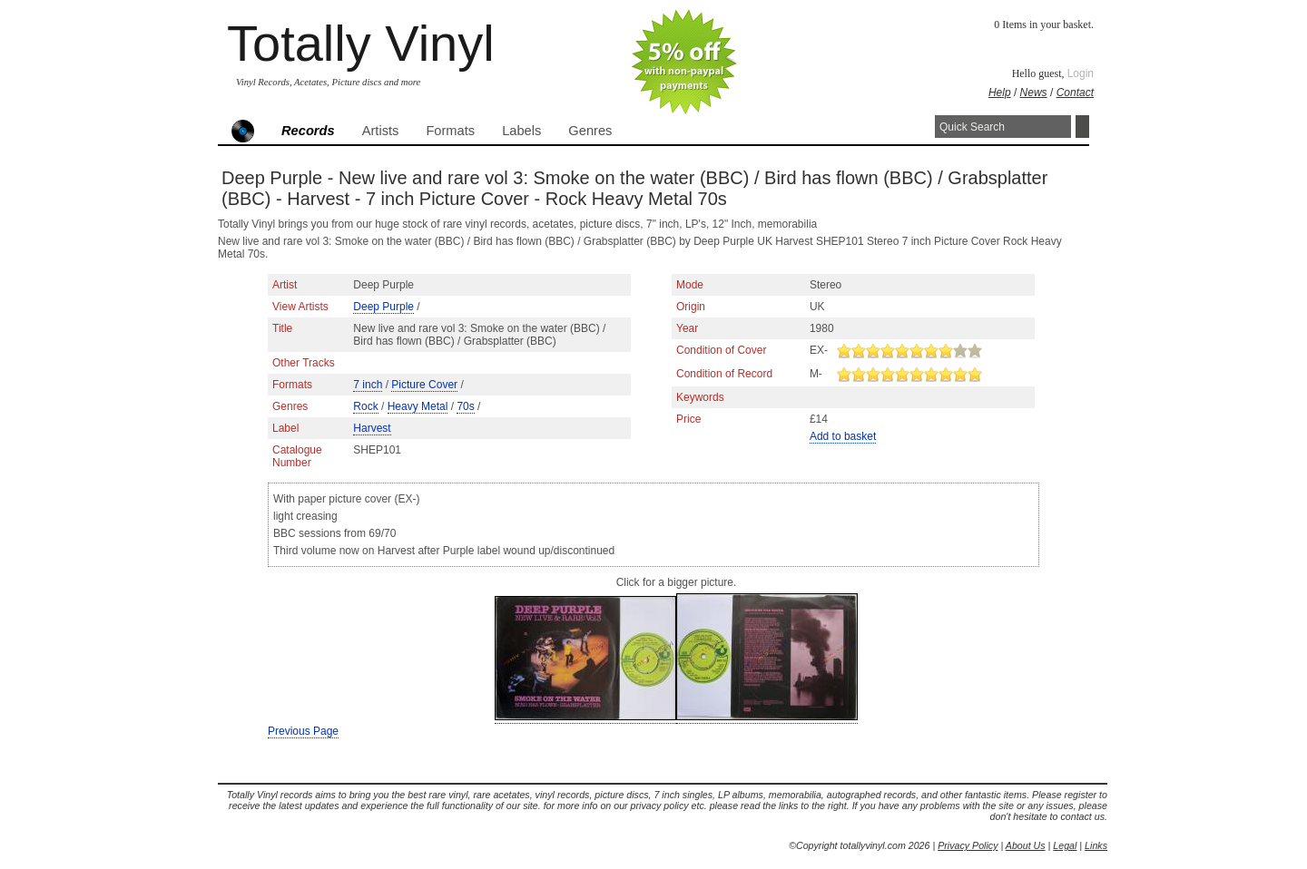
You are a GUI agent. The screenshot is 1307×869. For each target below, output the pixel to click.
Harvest (371, 428)
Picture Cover (424, 384)
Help (999, 92)
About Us (1026, 845)
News (1033, 92)
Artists (380, 130)
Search (1082, 126)
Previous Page (303, 731)
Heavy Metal (418, 406)
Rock (365, 406)
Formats (450, 130)
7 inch (367, 384)
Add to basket (843, 436)
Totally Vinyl (361, 43)
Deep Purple (383, 306)
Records (308, 130)
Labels (521, 130)
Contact (1075, 92)
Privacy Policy (967, 845)
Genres (590, 130)
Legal (1064, 845)
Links (1096, 845)
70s (465, 406)
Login (1080, 73)
